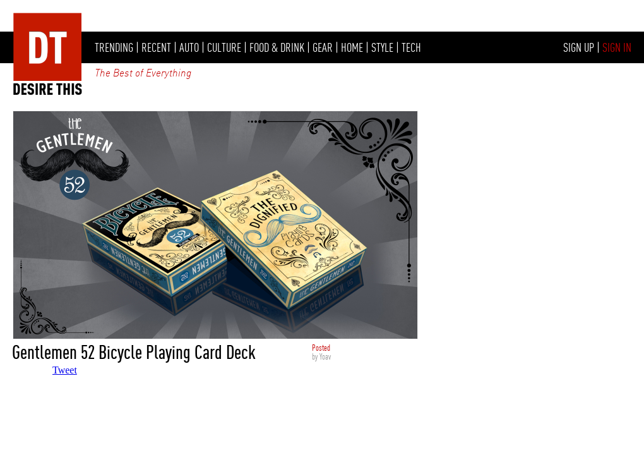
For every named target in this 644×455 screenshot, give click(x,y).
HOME (352, 47)
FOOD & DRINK (276, 47)
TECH (411, 47)
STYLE (382, 47)
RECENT (156, 47)
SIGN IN (616, 47)
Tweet (64, 370)
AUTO (189, 47)
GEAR (323, 47)
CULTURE (224, 47)
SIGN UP (578, 47)
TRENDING (114, 47)
